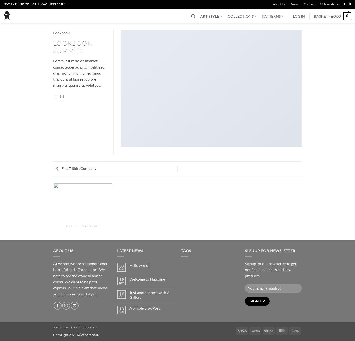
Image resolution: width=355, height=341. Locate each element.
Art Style (211, 16)
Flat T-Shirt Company (76, 168)
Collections (242, 16)
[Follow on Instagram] (349, 4)
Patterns (273, 16)
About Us (279, 4)
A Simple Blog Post (144, 308)
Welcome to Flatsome (147, 279)
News (295, 4)
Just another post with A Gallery (149, 294)
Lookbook (61, 32)
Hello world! (139, 265)
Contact (309, 4)
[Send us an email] (75, 306)
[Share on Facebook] (56, 97)
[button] (330, 4)
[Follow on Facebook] (344, 4)
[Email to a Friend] (62, 97)
